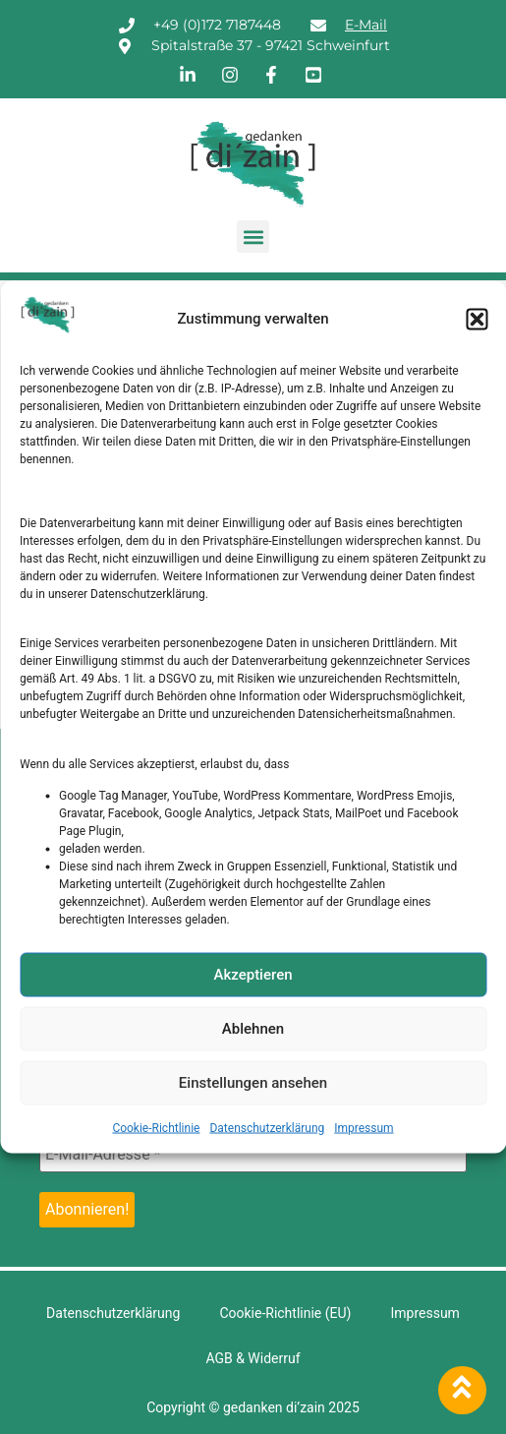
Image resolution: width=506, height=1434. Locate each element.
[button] (476, 319)
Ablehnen (253, 1029)
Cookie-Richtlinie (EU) (285, 1313)
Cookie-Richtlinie (155, 1127)
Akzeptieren (252, 975)
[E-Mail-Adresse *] (253, 1154)
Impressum (363, 1127)
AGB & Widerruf (252, 1358)
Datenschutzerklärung (266, 1127)
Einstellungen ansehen (253, 1083)
